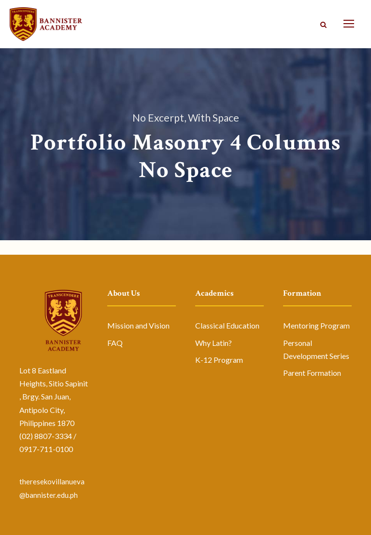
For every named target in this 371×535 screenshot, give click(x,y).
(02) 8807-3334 (45, 435)
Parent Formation (312, 372)
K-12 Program (219, 359)
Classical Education (227, 325)
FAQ (115, 342)
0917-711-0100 (46, 448)
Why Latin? (213, 342)
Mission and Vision (138, 325)
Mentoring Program (316, 325)
